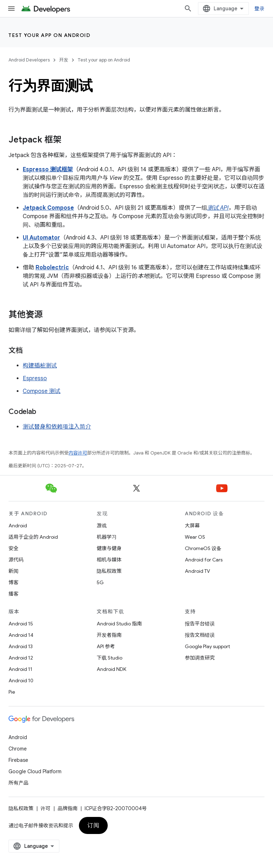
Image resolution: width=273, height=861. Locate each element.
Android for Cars (204, 559)
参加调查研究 (200, 658)
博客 (13, 582)
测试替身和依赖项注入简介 (57, 426)
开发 (63, 60)
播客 (13, 594)
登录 (260, 8)
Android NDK (111, 669)
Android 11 (20, 669)
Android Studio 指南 (119, 623)
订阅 (93, 825)
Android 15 (21, 623)
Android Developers (29, 60)
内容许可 (78, 453)
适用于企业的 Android (33, 537)
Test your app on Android (49, 35)
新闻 (13, 571)
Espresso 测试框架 (48, 169)
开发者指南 (109, 635)
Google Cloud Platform (35, 771)
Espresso (35, 378)
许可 (45, 808)
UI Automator (41, 237)
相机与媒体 (109, 559)
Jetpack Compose (48, 207)
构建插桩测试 (40, 365)
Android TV (197, 571)
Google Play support (207, 646)
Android (18, 525)
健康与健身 (109, 548)
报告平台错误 (200, 623)
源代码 (16, 559)
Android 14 (21, 635)
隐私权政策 (109, 571)
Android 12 (21, 658)
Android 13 (21, 646)
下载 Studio (109, 658)
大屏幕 (192, 525)
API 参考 (106, 646)
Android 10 (21, 680)
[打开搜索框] (188, 8)
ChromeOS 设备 (203, 548)
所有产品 (18, 783)
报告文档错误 (200, 635)
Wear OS (195, 537)
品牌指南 (67, 808)
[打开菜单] (11, 8)
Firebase (18, 760)
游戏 (102, 525)
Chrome (18, 749)
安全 (13, 548)
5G (100, 582)
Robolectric (52, 267)
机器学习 (107, 537)
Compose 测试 (41, 391)
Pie (12, 692)
